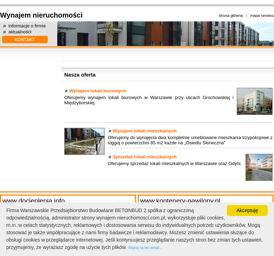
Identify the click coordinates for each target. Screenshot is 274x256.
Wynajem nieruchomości (41, 15)
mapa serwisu (262, 15)
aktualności (19, 31)
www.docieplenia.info (33, 200)
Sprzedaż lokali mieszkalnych (145, 156)
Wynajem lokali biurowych (97, 90)
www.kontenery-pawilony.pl (180, 200)
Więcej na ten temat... (145, 248)
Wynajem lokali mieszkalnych (145, 130)
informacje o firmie (27, 25)
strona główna (231, 15)
